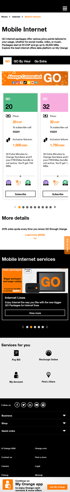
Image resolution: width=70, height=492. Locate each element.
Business (7, 415)
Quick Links (8, 430)
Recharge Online (48, 359)
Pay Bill (16, 359)
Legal (37, 466)
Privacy (4, 475)
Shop (5, 423)
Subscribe (20, 194)
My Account (16, 381)
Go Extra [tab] (40, 61)
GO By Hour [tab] (22, 61)
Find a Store (48, 381)
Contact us (6, 457)
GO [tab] (7, 61)
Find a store (40, 457)
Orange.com (41, 448)
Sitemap (39, 475)
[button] (55, 207)
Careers (5, 466)
